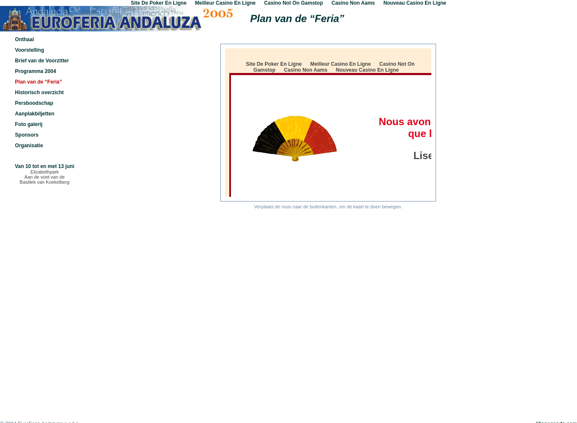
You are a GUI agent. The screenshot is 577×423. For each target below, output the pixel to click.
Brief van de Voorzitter (42, 61)
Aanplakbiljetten (34, 114)
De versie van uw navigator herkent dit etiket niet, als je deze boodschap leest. (328, 123)
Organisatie (29, 145)
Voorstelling (29, 50)
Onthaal (24, 39)
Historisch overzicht (39, 92)
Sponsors (26, 135)
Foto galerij (28, 124)
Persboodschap (34, 103)
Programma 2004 (35, 71)
